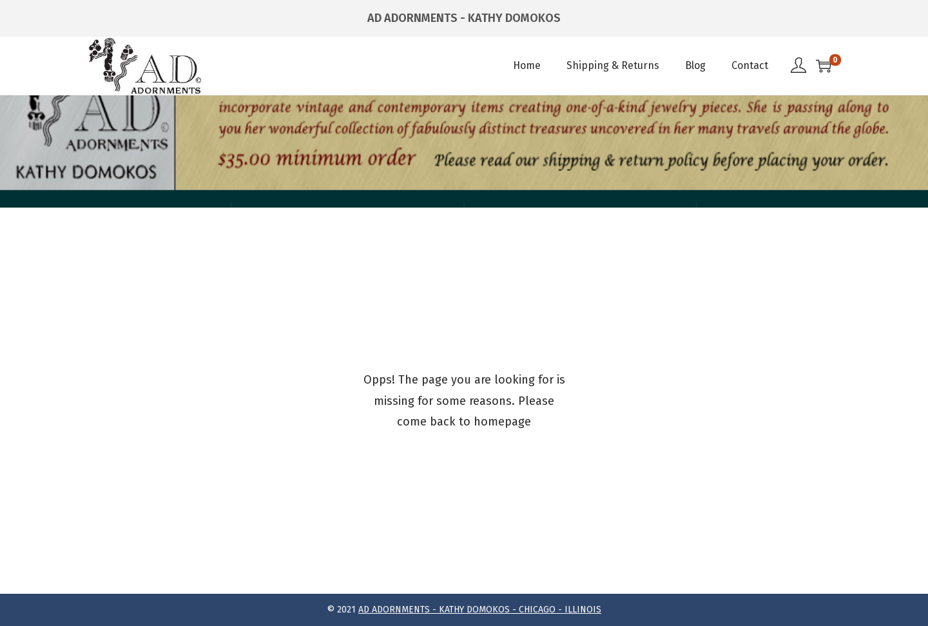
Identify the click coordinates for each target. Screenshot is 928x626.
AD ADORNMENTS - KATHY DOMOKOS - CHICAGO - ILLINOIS (479, 609)
